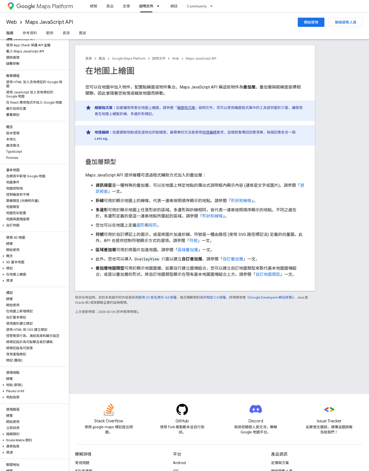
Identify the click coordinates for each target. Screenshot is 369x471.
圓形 (141, 225)
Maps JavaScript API (49, 22)
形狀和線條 (241, 200)
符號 (193, 240)
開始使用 (311, 22)
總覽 (93, 6)
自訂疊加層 (233, 259)
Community (197, 6)
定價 (126, 6)
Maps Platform (44, 6)
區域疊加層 (188, 249)
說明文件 (159, 58)
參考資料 (30, 33)
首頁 (88, 58)
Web (11, 22)
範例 (49, 33)
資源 (66, 33)
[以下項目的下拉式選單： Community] (213, 6)
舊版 (82, 33)
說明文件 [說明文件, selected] (146, 6)
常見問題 (82, 463)
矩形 (153, 225)
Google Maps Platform (129, 58)
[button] (33, 225)
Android (179, 463)
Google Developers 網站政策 (270, 297)
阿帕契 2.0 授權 (214, 297)
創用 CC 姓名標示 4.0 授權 (157, 297)
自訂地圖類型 (267, 274)
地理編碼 (209, 132)
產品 (110, 6)
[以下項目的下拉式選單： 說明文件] (159, 6)
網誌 (174, 6)
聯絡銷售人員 (345, 22)
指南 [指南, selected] (9, 33)
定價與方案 (280, 463)
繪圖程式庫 (186, 108)
